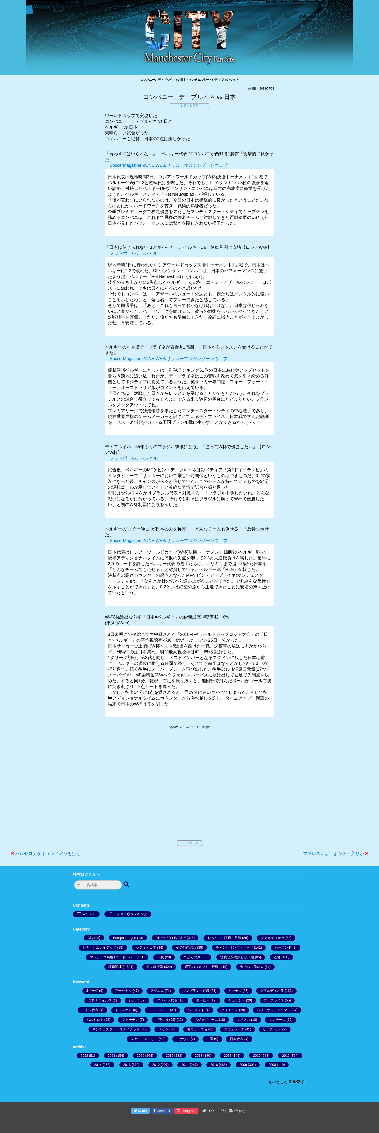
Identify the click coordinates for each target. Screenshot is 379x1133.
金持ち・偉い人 (252, 967)
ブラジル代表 (165, 1020)
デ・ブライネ (189, 843)
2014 (98, 1065)
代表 (160, 957)
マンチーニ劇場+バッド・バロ (113, 957)
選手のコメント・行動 (202, 967)
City (90, 938)
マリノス (243, 1020)
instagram (186, 1111)
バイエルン (229, 1010)
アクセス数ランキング (130, 914)
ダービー (203, 1000)
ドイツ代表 (89, 1010)
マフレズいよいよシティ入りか (333, 853)
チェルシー (236, 1000)
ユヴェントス (234, 1029)
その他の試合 (186, 947)
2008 (272, 1065)
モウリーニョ (197, 1029)
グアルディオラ (272, 938)
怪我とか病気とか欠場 (237, 957)
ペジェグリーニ (206, 1020)
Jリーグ (92, 991)
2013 (127, 1065)
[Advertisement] (189, 789)
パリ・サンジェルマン (274, 1010)
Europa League (124, 938)
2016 (257, 1055)
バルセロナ (95, 1020)
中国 (209, 1039)
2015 (286, 1055)
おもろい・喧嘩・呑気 (224, 938)
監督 (277, 957)
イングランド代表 (196, 991)
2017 (228, 1055)
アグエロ (157, 991)
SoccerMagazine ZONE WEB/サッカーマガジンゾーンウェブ (168, 165)
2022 (84, 1055)
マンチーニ (277, 1020)
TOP (208, 1111)
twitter (140, 1111)
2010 (214, 1065)
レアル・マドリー (144, 1039)
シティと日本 (189, 105)
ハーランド (283, 947)
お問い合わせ (233, 1111)
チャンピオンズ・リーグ (234, 947)
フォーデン (130, 1020)
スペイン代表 (167, 1000)
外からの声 (192, 957)
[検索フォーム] (98, 885)
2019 (169, 1055)
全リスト (89, 914)
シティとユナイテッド (99, 947)
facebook (162, 1111)
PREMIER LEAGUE (171, 938)
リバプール (271, 1029)
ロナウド (183, 1039)
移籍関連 (115, 967)
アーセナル (123, 991)
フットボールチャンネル (134, 253)
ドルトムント (159, 1010)
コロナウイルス (100, 1000)
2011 (185, 1065)
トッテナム (123, 1010)
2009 (243, 1065)
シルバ (134, 1000)
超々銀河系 (154, 967)
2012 (156, 1065)
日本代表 (236, 1039)
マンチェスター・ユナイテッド (116, 1029)
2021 (111, 1055)
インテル (235, 991)
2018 (198, 1055)
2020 (140, 1055)
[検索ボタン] (127, 884)
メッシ (163, 1029)
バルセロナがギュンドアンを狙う (47, 853)
